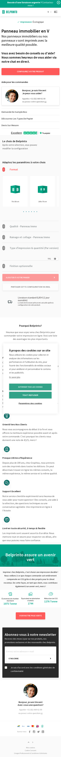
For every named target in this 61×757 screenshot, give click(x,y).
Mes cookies (30, 747)
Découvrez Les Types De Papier (17, 118)
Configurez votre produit (30, 71)
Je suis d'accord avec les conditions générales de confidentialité (33, 669)
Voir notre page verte (30, 615)
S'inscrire (14, 658)
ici (45, 101)
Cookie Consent (30, 750)
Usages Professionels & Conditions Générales (30, 753)
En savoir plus (14, 377)
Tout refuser (30, 395)
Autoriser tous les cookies (30, 387)
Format (10, 169)
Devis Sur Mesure (10, 125)
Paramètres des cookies (30, 403)
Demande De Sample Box (14, 111)
